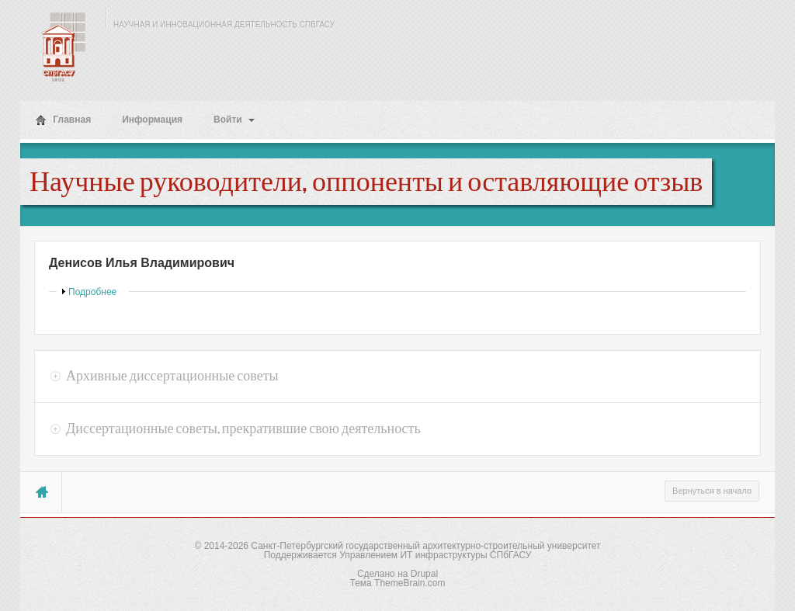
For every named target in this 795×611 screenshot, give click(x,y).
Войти (234, 119)
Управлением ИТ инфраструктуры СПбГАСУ (435, 555)
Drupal (424, 573)
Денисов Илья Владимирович (141, 262)
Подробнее (92, 291)
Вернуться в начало (712, 490)
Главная (63, 120)
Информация (152, 119)
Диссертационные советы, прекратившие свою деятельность (243, 428)
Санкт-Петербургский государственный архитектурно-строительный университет (425, 545)
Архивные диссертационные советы (172, 376)
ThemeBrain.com (409, 583)
